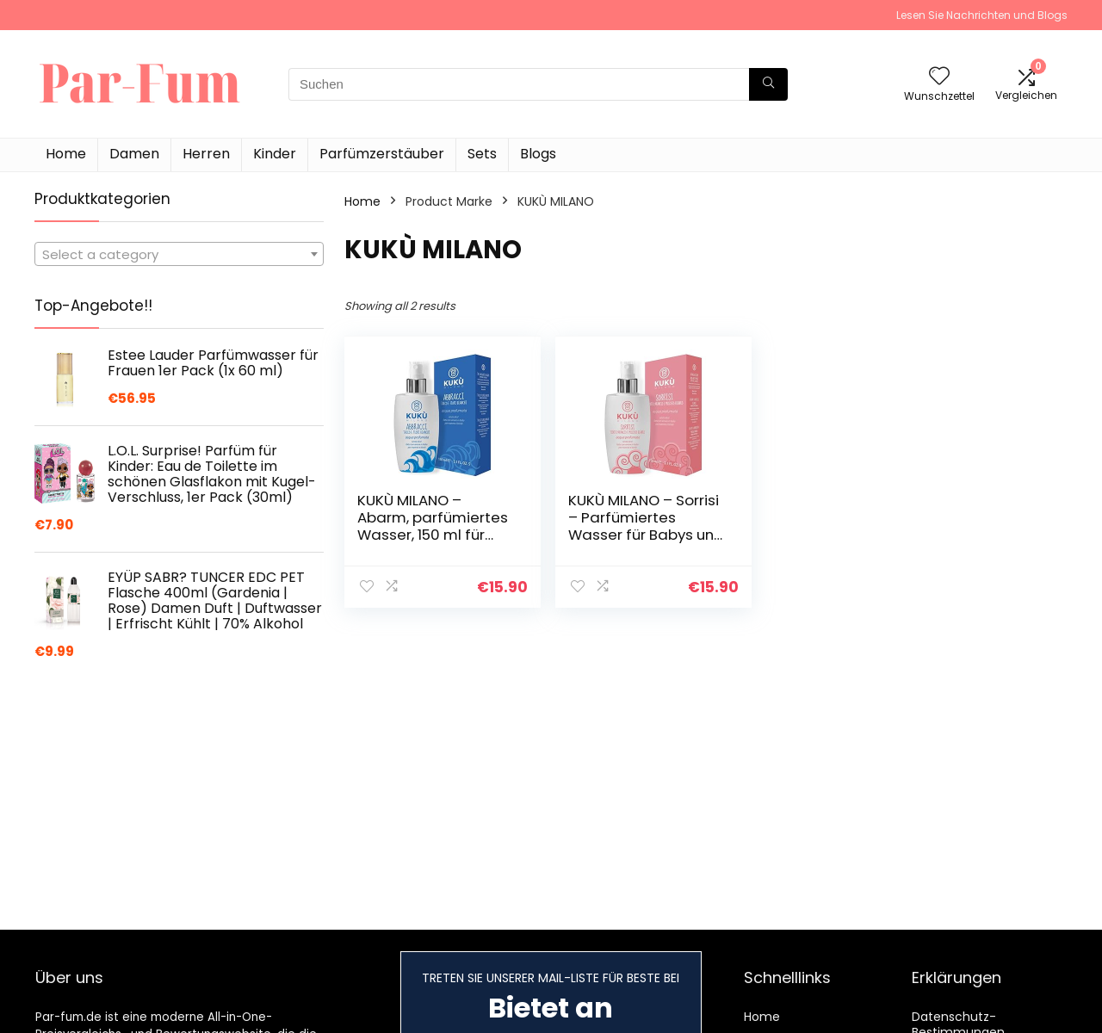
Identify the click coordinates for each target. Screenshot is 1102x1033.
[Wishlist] (939, 77)
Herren (206, 154)
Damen (134, 154)
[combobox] (179, 254)
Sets (482, 154)
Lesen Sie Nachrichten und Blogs (982, 15)
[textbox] (179, 255)
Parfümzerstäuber (381, 154)
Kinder (274, 154)
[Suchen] (768, 84)
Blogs (538, 154)
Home (66, 154)
